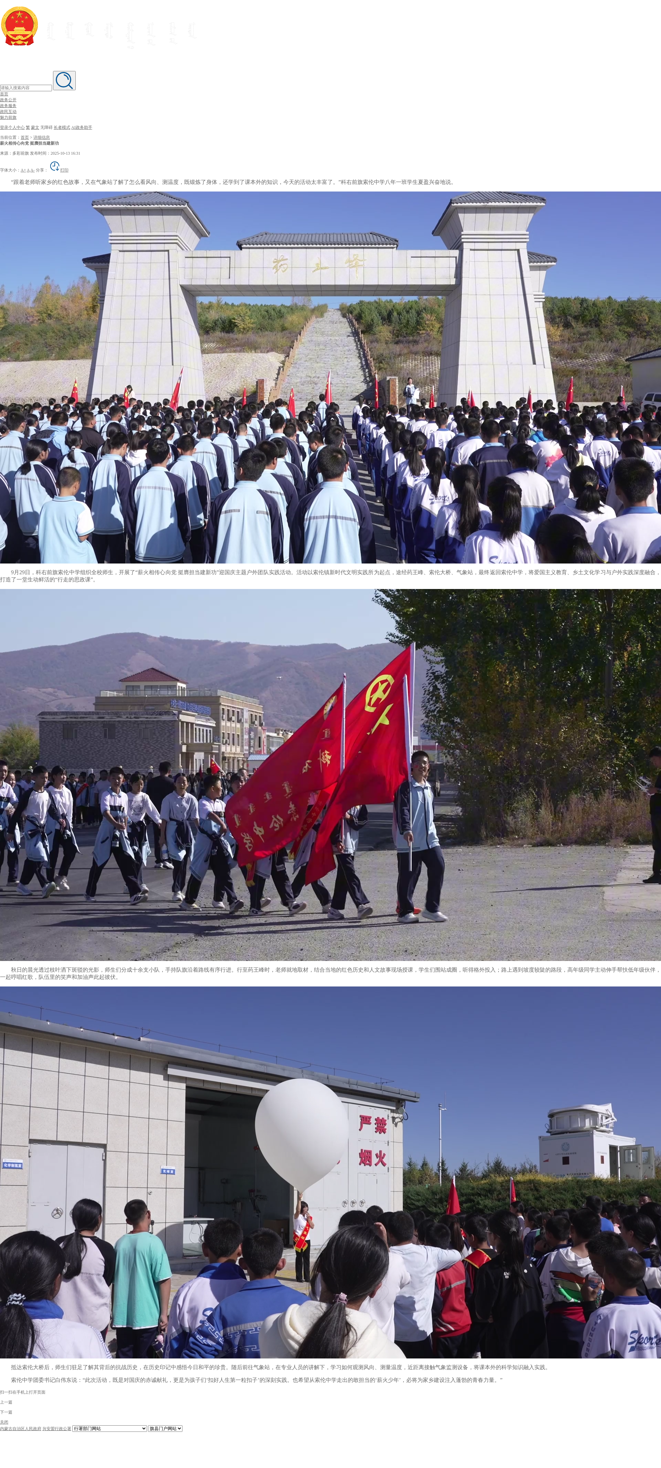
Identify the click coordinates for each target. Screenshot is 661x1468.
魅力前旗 (8, 117)
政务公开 (8, 99)
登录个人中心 (12, 127)
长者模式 (62, 127)
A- (32, 170)
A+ (23, 170)
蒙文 (35, 127)
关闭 (4, 1422)
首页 (4, 94)
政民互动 (8, 111)
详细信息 (41, 137)
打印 (59, 170)
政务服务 (8, 105)
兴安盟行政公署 (56, 1428)
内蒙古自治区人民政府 (20, 1428)
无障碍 (46, 127)
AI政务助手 (81, 127)
